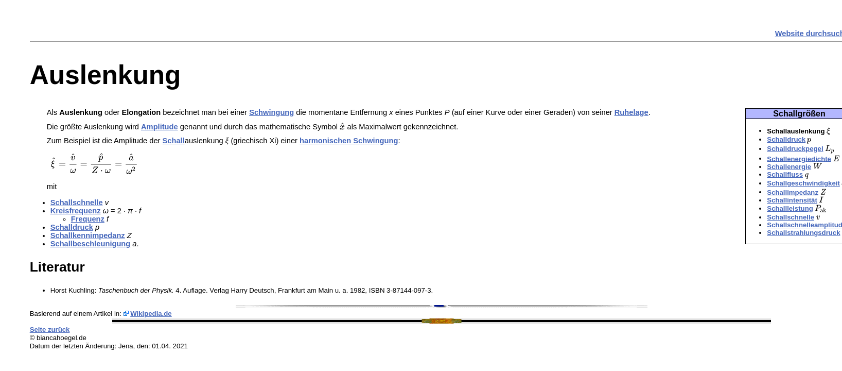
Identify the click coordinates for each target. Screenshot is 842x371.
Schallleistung (790, 208)
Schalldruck (786, 139)
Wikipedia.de (151, 313)
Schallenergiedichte (799, 158)
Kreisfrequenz (75, 211)
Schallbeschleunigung (90, 244)
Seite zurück (50, 329)
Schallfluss (785, 174)
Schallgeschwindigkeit (803, 183)
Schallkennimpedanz (87, 235)
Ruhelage (631, 112)
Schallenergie (789, 167)
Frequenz (87, 219)
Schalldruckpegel (795, 149)
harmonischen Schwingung (349, 141)
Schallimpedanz (792, 192)
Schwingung (271, 112)
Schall (174, 141)
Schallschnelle (790, 217)
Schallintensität (792, 200)
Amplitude (159, 127)
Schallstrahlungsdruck (803, 233)
